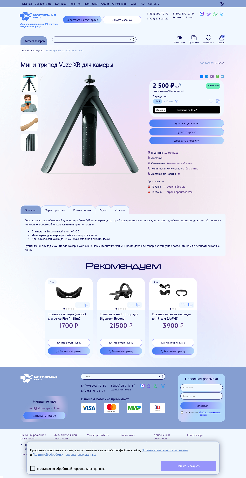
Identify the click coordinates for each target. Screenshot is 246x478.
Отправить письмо (44, 415)
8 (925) (157, 18)
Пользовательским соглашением (165, 450)
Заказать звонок (122, 20)
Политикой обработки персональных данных (64, 454)
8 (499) (157, 13)
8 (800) (184, 15)
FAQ (142, 3)
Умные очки (127, 435)
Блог (133, 3)
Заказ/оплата (43, 3)
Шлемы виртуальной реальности (33, 436)
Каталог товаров (35, 41)
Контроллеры (195, 435)
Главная (27, 3)
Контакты (154, 3)
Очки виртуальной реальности (65, 436)
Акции (105, 3)
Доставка (60, 3)
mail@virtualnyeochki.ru (44, 408)
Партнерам (91, 3)
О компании (119, 3)
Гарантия (75, 3)
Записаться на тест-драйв (82, 20)
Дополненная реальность (162, 436)
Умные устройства (98, 435)
